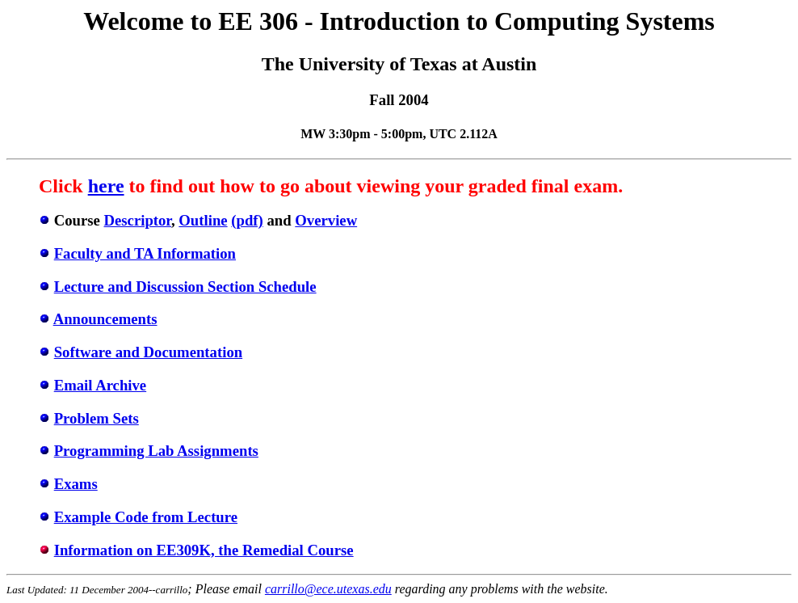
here (106, 185)
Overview (326, 220)
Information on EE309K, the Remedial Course (204, 550)
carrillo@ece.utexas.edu (328, 589)
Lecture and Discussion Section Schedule (185, 286)
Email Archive (100, 385)
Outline (202, 220)
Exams (76, 483)
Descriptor (137, 220)
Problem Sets (96, 418)
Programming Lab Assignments (156, 450)
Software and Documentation (148, 352)
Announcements (105, 318)
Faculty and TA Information (145, 253)
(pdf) (247, 220)
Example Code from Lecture (145, 516)
